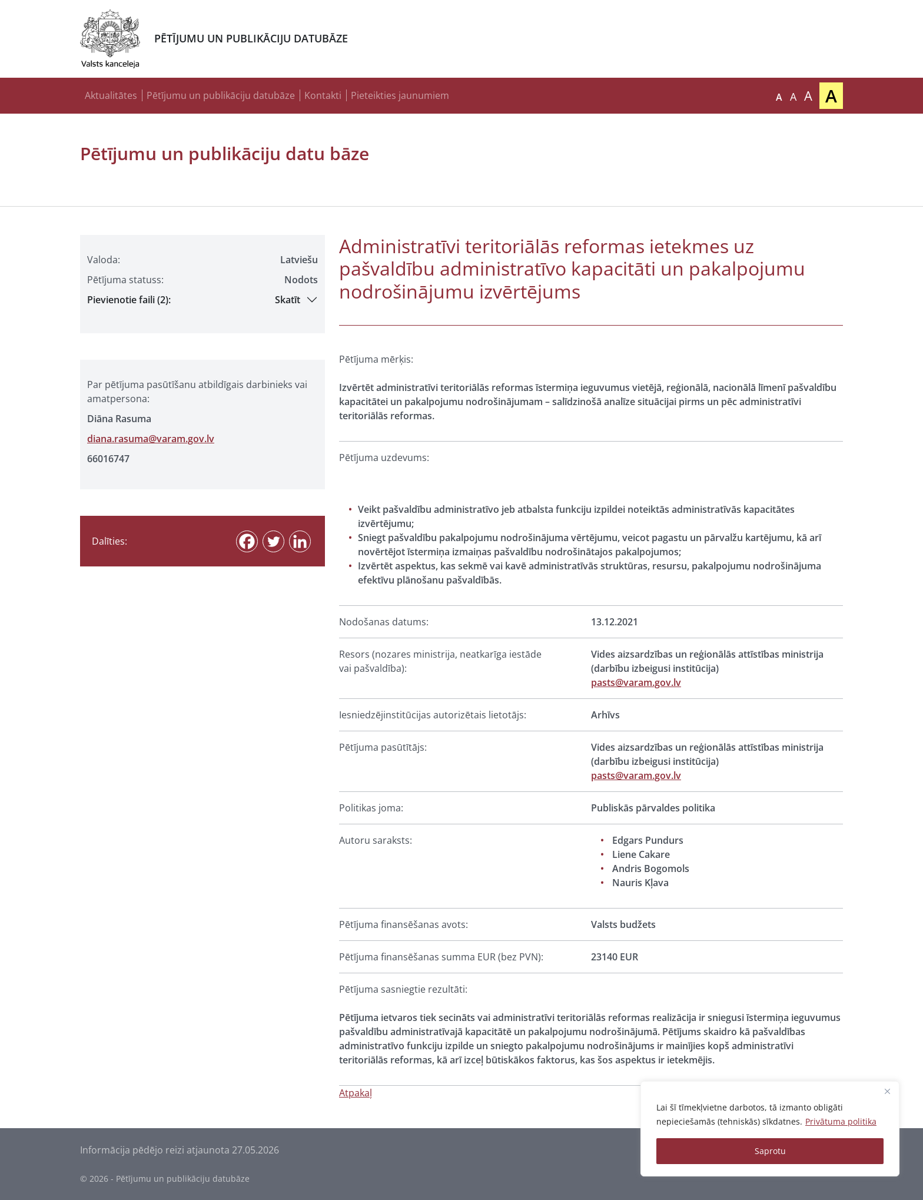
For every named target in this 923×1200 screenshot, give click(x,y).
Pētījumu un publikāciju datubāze (221, 95)
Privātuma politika (840, 1121)
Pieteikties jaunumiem (400, 95)
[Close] (887, 1091)
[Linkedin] (300, 541)
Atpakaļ (355, 1092)
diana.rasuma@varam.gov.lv (150, 438)
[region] (769, 1128)
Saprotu (770, 1150)
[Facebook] (247, 541)
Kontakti (322, 95)
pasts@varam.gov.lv (636, 682)
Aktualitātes (111, 95)
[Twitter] (273, 541)
